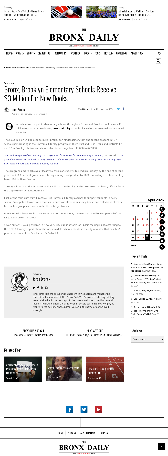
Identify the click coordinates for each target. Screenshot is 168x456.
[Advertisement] (23, 39)
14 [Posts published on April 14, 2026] (142, 225)
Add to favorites (87, 109)
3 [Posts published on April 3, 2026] (156, 213)
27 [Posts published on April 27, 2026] (137, 237)
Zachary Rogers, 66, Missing (147, 290)
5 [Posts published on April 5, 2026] (133, 219)
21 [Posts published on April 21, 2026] (142, 231)
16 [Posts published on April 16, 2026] (152, 225)
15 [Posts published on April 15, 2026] (147, 225)
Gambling (8, 7)
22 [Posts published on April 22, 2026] (147, 231)
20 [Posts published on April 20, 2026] (137, 231)
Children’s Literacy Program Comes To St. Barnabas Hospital (94, 335)
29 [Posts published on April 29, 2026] (147, 236)
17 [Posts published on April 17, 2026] (156, 225)
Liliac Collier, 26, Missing (145, 298)
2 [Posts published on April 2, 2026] (152, 213)
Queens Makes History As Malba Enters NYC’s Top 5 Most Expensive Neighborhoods (146, 279)
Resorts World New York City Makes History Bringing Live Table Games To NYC (146, 310)
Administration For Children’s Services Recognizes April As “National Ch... (136, 13)
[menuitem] (9, 53)
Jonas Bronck (10, 19)
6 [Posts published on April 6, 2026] (137, 219)
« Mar (133, 245)
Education (23, 67)
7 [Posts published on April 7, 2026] (142, 219)
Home (7, 67)
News (14, 67)
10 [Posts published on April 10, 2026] (156, 219)
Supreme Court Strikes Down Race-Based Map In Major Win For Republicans (147, 267)
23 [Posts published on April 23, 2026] (152, 231)
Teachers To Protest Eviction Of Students (33, 335)
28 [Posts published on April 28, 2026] (142, 237)
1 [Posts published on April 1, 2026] (147, 213)
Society (121, 7)
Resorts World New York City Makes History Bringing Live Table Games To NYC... (24, 13)
